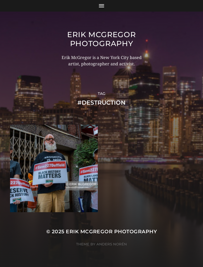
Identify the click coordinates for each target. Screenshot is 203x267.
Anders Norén (111, 244)
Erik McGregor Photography (101, 39)
